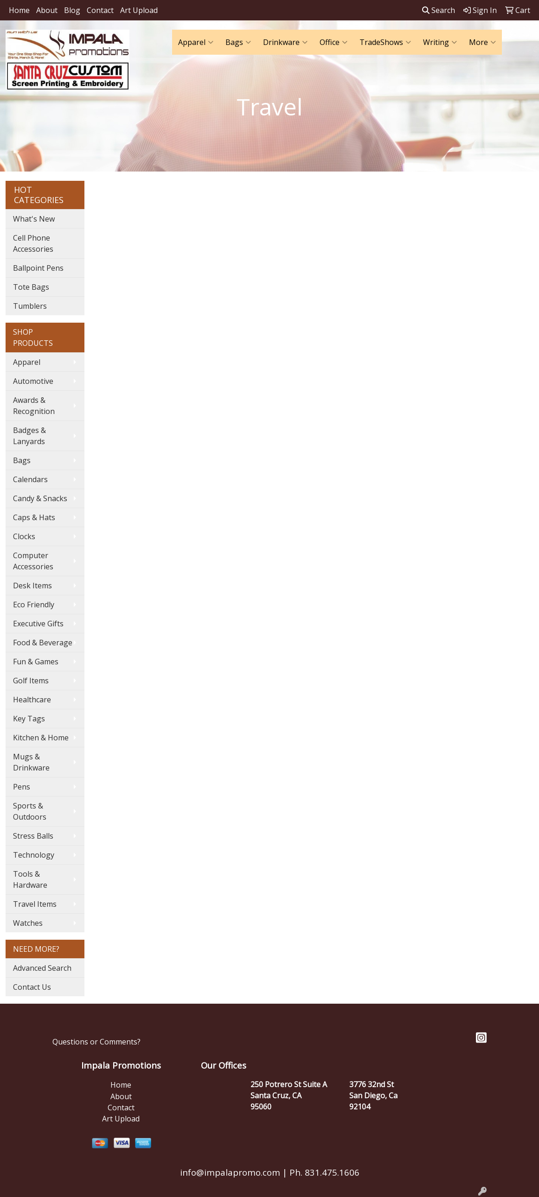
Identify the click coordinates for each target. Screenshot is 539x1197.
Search (438, 10)
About (47, 10)
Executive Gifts (38, 623)
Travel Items (35, 904)
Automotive (33, 381)
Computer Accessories (33, 561)
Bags (238, 42)
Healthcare (32, 699)
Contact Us (32, 987)
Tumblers (30, 306)
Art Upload (139, 10)
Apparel (195, 42)
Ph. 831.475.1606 (323, 1172)
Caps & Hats (34, 517)
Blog (72, 10)
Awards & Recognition (34, 405)
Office (333, 42)
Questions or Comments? (96, 1042)
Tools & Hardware (30, 879)
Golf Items (31, 680)
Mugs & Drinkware (31, 762)
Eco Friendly (33, 604)
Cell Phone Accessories (33, 243)
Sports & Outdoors (29, 811)
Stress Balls (33, 836)
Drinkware (285, 42)
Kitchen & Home (41, 737)
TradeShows (385, 42)
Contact (100, 10)
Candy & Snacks (40, 498)
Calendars (30, 479)
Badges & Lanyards (29, 435)
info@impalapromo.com (230, 1172)
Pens (21, 787)
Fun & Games (35, 661)
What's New (34, 219)
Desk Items (32, 585)
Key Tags (29, 718)
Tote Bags (31, 287)
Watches (28, 923)
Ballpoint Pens (38, 268)
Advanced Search (42, 968)
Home (19, 10)
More (482, 42)
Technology (33, 855)
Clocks (24, 536)
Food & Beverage (42, 642)
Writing (440, 42)
